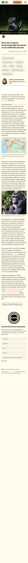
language (15, 254)
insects (24, 265)
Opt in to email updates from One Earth (10, 369)
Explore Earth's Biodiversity (12, 304)
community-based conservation (9, 293)
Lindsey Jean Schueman (16, 79)
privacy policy (11, 371)
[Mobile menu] (25, 2)
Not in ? (4, 361)
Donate (17, 2)
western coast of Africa (18, 104)
